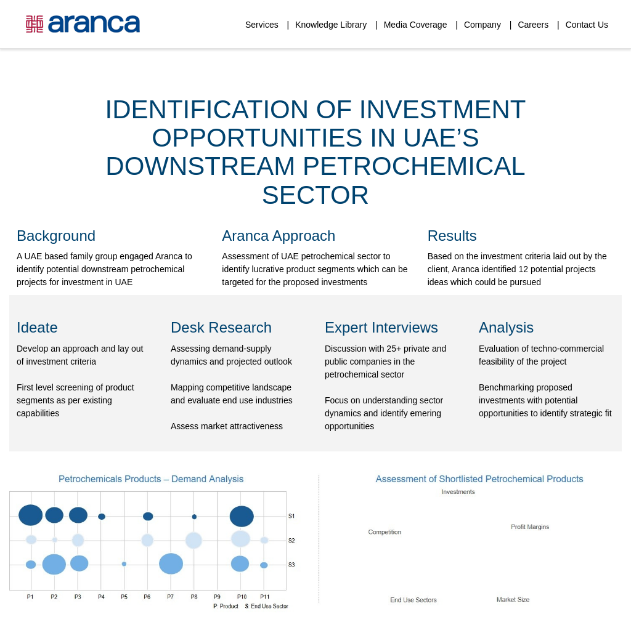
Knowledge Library (331, 25)
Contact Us (587, 25)
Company (482, 25)
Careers (533, 25)
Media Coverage (415, 25)
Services (262, 25)
